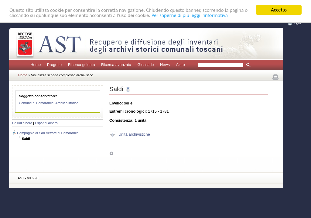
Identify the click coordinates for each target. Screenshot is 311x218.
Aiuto (180, 64)
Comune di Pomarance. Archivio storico (48, 103)
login (297, 23)
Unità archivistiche (134, 134)
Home (35, 64)
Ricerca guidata (81, 64)
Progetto (54, 64)
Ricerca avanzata (116, 64)
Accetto (279, 10)
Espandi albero (46, 123)
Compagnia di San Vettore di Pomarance (48, 133)
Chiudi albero (22, 123)
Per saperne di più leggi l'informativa (190, 15)
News (165, 64)
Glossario (145, 64)
